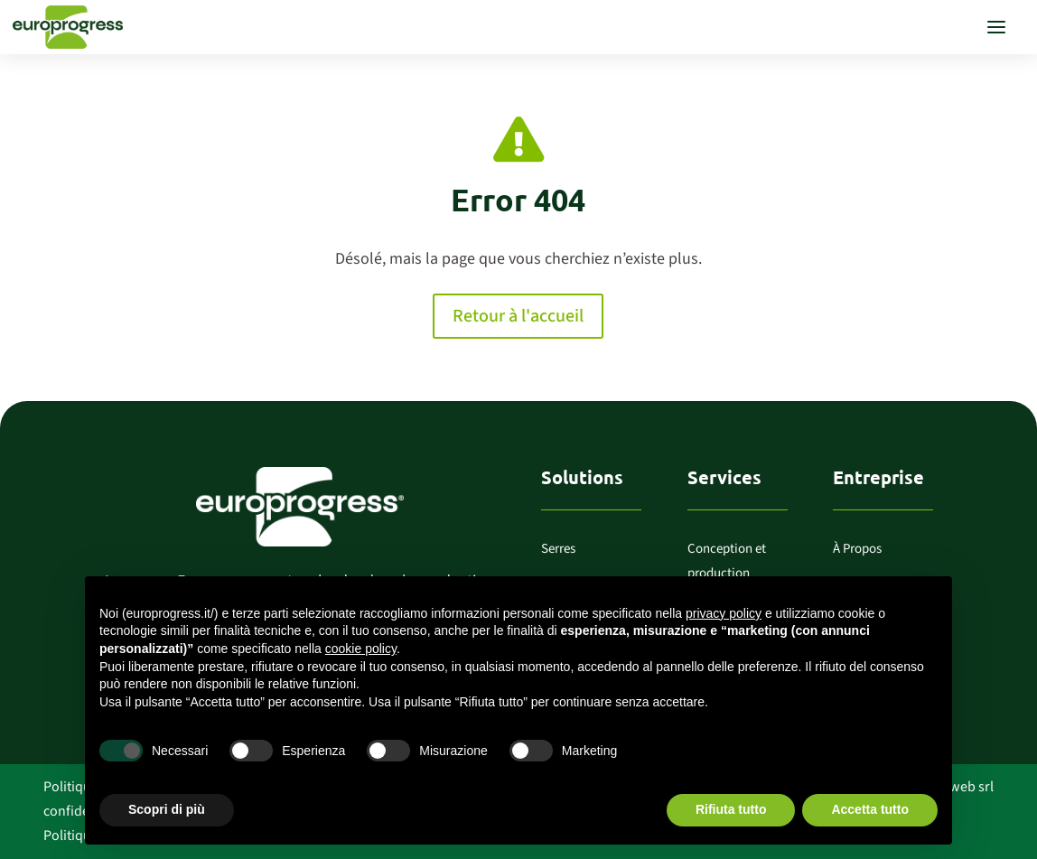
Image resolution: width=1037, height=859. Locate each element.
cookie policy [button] (361, 648)
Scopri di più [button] (166, 809)
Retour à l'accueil (518, 316)
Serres (558, 548)
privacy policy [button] (723, 613)
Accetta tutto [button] (870, 809)
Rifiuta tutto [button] (731, 809)
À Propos (857, 548)
